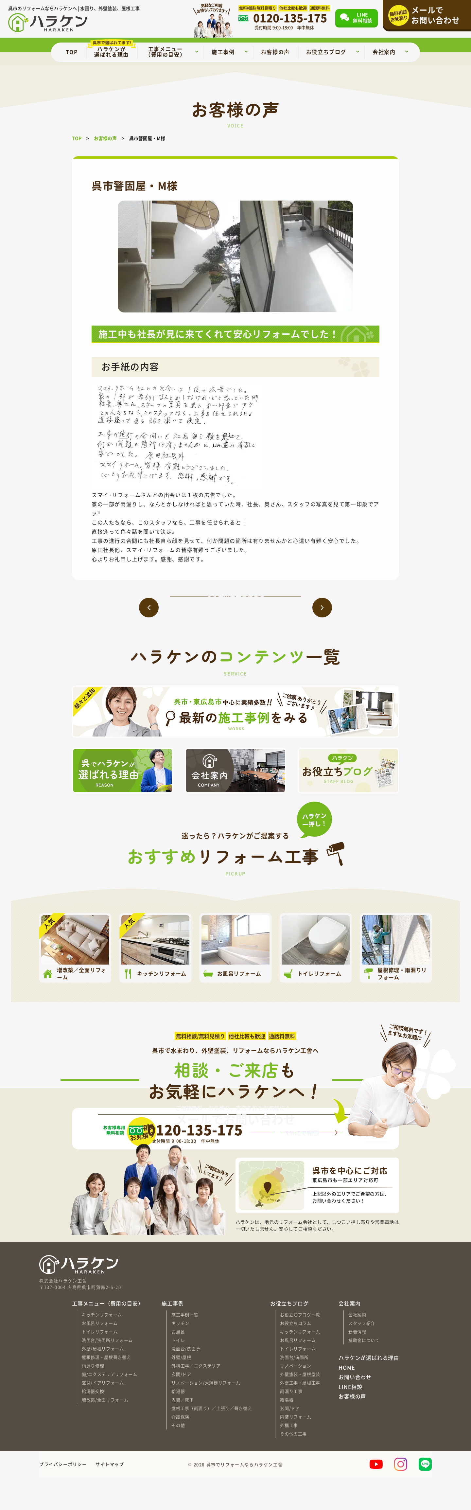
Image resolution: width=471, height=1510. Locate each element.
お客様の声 (352, 1429)
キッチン (180, 1356)
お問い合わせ (355, 1409)
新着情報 (357, 1364)
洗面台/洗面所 (185, 1381)
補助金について (364, 1373)
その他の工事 (293, 1466)
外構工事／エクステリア (195, 1398)
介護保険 (180, 1449)
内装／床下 (182, 1432)
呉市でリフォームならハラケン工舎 (244, 1497)
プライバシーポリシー (63, 1497)
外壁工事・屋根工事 (300, 1415)
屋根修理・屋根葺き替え (106, 1390)
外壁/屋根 (181, 1390)
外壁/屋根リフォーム (103, 1381)
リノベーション (295, 1398)
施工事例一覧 (184, 1347)
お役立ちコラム (295, 1356)
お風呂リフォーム (99, 1356)
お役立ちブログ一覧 (300, 1347)
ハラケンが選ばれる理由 (369, 1390)
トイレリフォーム (99, 1364)
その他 (178, 1458)
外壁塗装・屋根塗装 (300, 1407)
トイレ (178, 1373)
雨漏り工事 (291, 1424)
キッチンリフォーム (102, 1347)
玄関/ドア (181, 1407)
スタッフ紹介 (361, 1356)
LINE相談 (350, 1419)
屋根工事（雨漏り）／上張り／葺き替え (211, 1441)
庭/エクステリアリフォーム (109, 1407)
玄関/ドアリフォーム (103, 1415)
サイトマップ (110, 1497)
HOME (347, 1400)
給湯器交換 (93, 1424)
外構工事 (289, 1458)
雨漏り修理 (93, 1398)
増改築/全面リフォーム (105, 1432)
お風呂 (178, 1364)
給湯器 (178, 1424)
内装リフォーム (295, 1449)
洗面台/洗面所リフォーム (107, 1373)
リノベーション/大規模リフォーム (205, 1415)
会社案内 (357, 1347)
